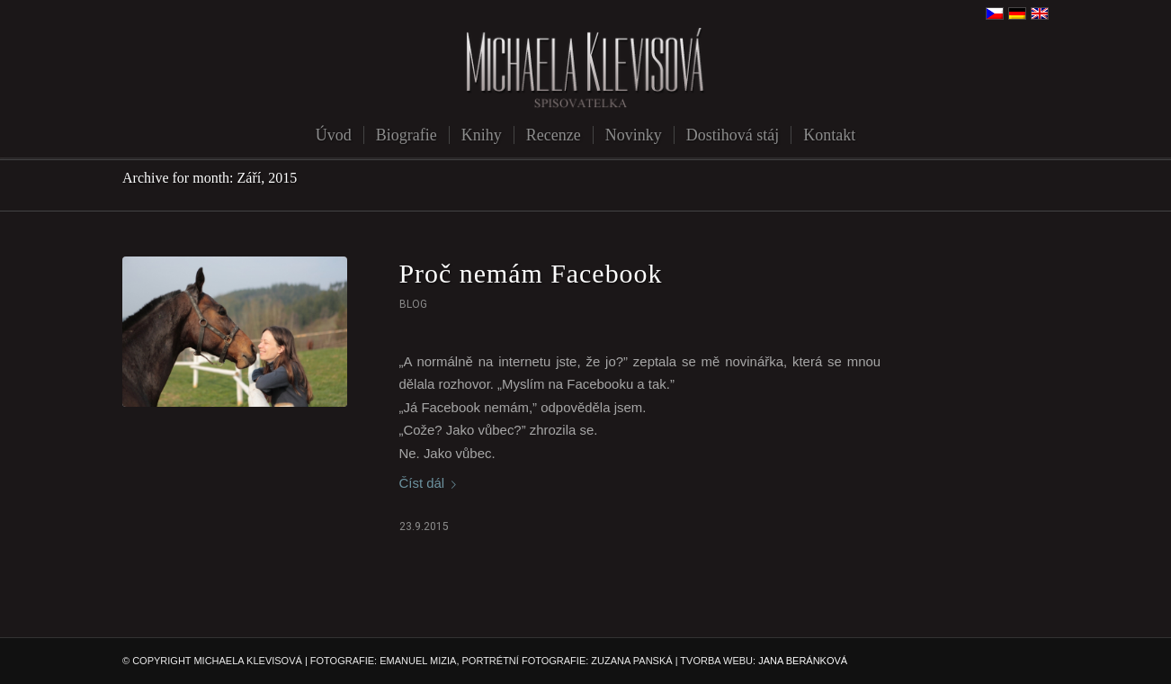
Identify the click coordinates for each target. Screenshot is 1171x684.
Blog (413, 304)
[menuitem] (333, 135)
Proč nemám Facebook (531, 273)
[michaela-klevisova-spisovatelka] (585, 69)
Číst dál (431, 482)
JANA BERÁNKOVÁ (802, 660)
